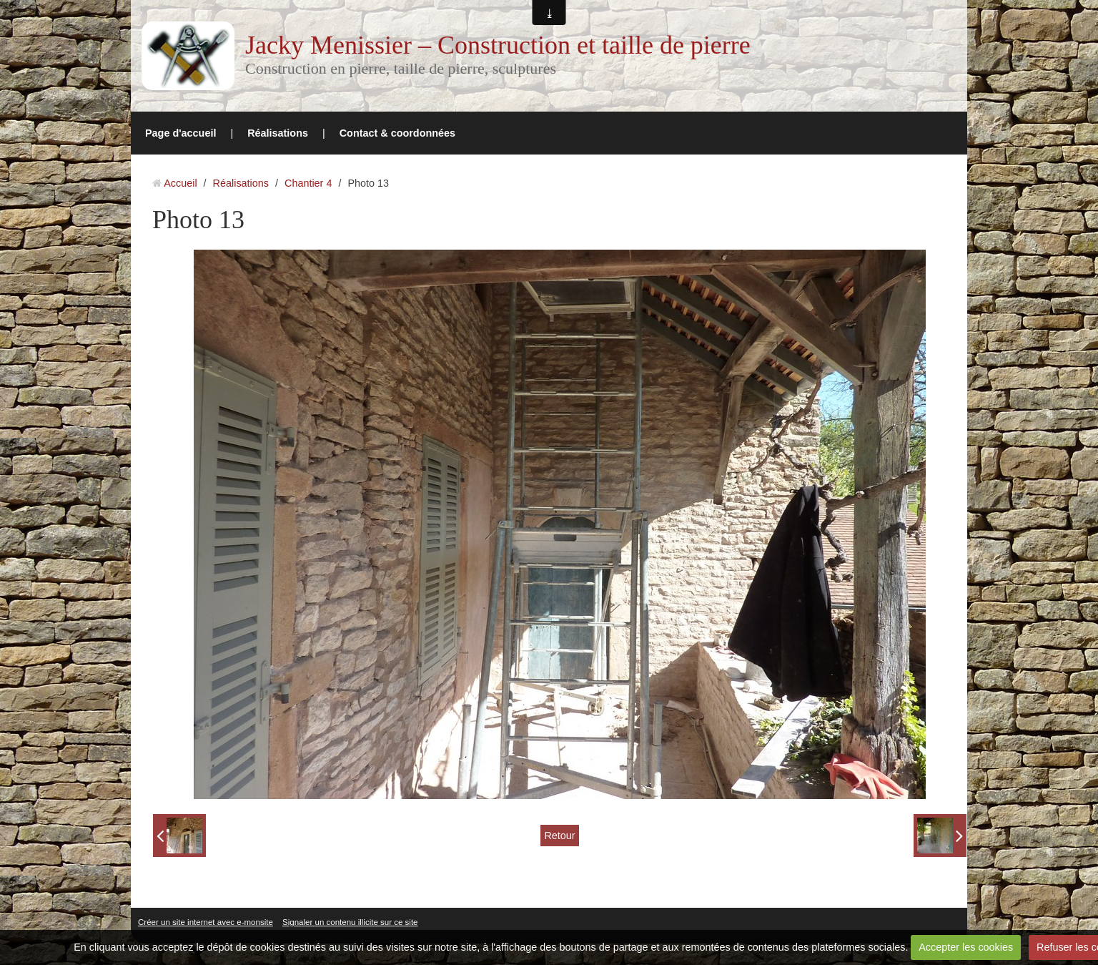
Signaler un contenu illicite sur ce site (349, 922)
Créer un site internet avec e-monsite (205, 922)
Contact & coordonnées (397, 133)
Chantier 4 (308, 183)
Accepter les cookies (966, 947)
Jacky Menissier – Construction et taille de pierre (498, 45)
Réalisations (277, 133)
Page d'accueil (180, 133)
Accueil (180, 183)
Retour (559, 835)
